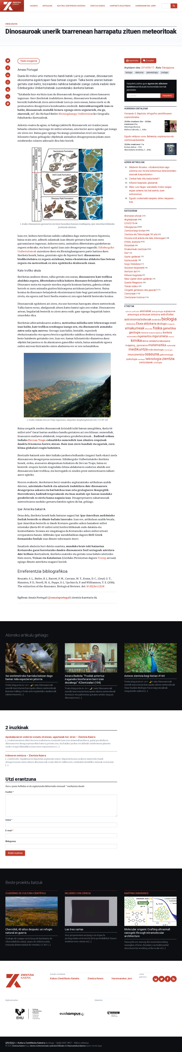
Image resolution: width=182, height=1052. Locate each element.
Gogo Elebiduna (132, 264)
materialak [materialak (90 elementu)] (171, 345)
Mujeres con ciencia (78, 893)
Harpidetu (167, 95)
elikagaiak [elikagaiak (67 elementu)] (171, 324)
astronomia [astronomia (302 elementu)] (132, 319)
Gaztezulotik (130, 260)
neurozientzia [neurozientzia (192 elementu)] (136, 354)
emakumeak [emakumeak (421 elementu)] (134, 328)
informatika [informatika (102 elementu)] (132, 336)
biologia (129, 72)
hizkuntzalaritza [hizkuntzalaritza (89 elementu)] (155, 333)
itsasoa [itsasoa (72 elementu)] (171, 337)
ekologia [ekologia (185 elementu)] (162, 323)
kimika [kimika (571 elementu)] (136, 340)
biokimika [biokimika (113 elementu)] (156, 320)
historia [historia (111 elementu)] (144, 333)
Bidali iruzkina (15, 853)
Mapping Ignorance (136, 893)
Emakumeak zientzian (135, 249)
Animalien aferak (133, 215)
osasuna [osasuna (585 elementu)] (152, 354)
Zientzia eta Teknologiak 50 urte (140, 234)
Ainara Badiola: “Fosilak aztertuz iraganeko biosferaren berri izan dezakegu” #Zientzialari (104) (84, 679)
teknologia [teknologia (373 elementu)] (153, 359)
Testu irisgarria (28, 61)
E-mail (9, 830)
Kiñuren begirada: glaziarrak (143, 182)
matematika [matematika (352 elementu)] (157, 345)
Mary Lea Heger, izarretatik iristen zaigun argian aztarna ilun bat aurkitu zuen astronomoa (150, 191)
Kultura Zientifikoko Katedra (64, 978)
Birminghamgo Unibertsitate (76, 113)
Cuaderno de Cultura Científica (25, 893)
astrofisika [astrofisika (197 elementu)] (167, 314)
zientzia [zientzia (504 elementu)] (168, 358)
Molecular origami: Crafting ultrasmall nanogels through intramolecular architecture (147, 933)
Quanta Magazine (133, 282)
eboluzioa (139, 72)
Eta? (126, 253)
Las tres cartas (74, 929)
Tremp (102, 557)
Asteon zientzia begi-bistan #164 (144, 675)
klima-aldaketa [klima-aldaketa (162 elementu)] (150, 340)
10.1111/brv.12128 (95, 586)
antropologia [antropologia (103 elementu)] (157, 311)
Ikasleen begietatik (134, 267)
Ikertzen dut (130, 271)
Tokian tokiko (131, 286)
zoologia (164, 72)
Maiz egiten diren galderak (138, 278)
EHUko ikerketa (132, 241)
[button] (7, 60)
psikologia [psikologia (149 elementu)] (131, 359)
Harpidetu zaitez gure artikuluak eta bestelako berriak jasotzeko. (147, 86)
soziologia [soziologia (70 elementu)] (141, 359)
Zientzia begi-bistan (134, 230)
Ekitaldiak (129, 245)
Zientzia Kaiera (95, 978)
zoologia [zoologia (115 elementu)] (157, 362)
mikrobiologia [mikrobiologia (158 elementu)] (156, 349)
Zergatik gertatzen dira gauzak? (140, 289)
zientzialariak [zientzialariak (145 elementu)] (146, 362)
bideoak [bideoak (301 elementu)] (146, 319)
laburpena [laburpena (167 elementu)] (164, 340)
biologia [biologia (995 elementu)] (168, 319)
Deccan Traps (37, 440)
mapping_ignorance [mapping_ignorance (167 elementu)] (136, 345)
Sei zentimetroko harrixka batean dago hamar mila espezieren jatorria (29, 677)
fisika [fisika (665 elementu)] (157, 328)
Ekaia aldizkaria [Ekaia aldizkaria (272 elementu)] (146, 323)
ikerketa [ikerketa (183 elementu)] (167, 332)
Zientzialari (130, 293)
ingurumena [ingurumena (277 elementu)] (160, 336)
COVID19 (129, 223)
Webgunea (10, 841)
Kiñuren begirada (133, 275)
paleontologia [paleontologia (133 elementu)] (166, 354)
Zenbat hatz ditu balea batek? (144, 178)
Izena (8, 820)
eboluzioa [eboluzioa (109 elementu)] (130, 324)
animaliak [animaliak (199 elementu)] (145, 311)
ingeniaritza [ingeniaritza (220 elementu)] (144, 336)
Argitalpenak (130, 219)
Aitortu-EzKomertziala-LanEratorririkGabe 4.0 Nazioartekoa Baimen (58, 1046)
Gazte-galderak (132, 256)
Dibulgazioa (11, 24)
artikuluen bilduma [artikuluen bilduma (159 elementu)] (150, 314)
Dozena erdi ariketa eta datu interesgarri (145, 238)
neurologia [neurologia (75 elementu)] (168, 350)
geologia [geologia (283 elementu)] (135, 332)
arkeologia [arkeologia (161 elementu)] (133, 314)
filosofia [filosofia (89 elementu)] (148, 329)
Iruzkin (9, 792)
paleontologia (152, 72)
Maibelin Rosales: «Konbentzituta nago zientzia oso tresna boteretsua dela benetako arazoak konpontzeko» (152, 171)
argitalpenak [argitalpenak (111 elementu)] (169, 311)
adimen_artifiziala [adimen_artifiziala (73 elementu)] (132, 312)
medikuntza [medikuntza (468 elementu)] (138, 349)
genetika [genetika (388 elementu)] (169, 328)
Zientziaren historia (134, 297)
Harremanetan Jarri (122, 978)
